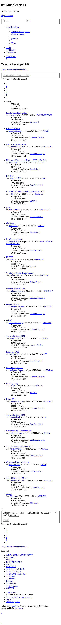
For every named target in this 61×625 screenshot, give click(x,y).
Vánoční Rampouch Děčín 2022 (19, 446)
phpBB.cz (19, 608)
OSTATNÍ (45, 210)
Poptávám (39, 194)
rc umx (9, 494)
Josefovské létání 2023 (15, 415)
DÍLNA (41, 225)
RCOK (13, 386)
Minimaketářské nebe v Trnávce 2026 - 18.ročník (26, 160)
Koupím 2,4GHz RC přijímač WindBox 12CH (25, 192)
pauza (8, 207)
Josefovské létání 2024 (15, 336)
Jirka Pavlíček (15, 178)
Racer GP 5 (10, 399)
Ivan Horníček (14, 210)
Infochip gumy (12, 383)
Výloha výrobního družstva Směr (19, 273)
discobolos (13, 162)
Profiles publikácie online (16, 113)
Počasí (9, 320)
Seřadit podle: (42, 513)
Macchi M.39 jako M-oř (16, 144)
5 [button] (6, 93)
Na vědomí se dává (14, 239)
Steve (12, 259)
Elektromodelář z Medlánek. (18, 462)
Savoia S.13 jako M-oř (15, 289)
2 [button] (6, 86)
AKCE (46, 131)
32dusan (13, 496)
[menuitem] (20, 32)
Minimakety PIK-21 (14, 368)
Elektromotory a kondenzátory (18, 431)
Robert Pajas (15, 275)
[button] (6, 97)
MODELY (48, 147)
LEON (11, 194)
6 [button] (6, 95)
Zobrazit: (15, 513)
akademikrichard (16, 433)
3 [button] (6, 88)
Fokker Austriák (12, 304)
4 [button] (6, 90)
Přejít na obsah (7, 16)
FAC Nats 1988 (12, 352)
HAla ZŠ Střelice (13, 129)
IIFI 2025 (10, 176)
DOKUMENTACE (44, 115)
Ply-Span (10, 223)
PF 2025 (9, 257)
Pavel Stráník (14, 241)
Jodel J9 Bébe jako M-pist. (17, 478)
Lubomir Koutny (16, 131)
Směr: (11, 515)
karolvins (12, 115)
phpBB (14, 606)
